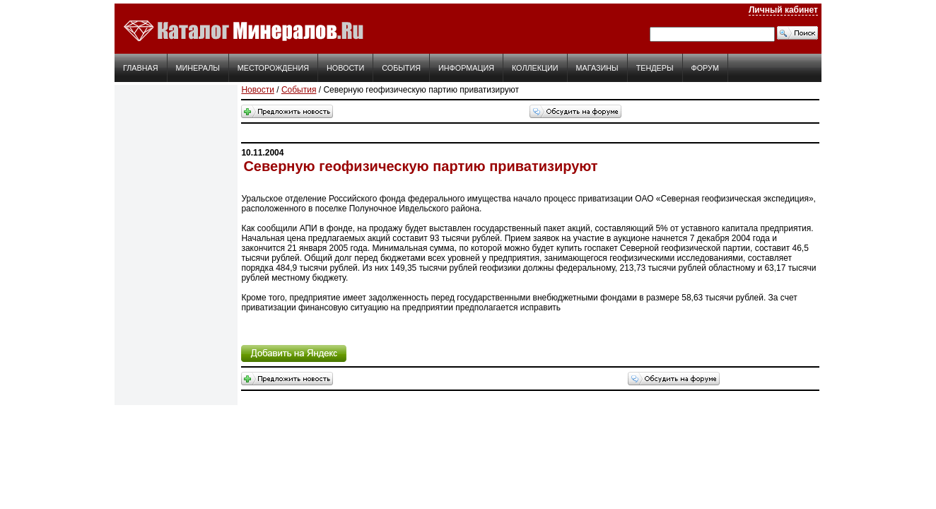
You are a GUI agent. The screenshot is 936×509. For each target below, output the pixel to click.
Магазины (597, 68)
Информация (466, 68)
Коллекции (535, 68)
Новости (345, 68)
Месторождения (273, 68)
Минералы (198, 68)
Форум (705, 68)
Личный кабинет (783, 10)
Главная (140, 68)
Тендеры (655, 68)
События (401, 68)
